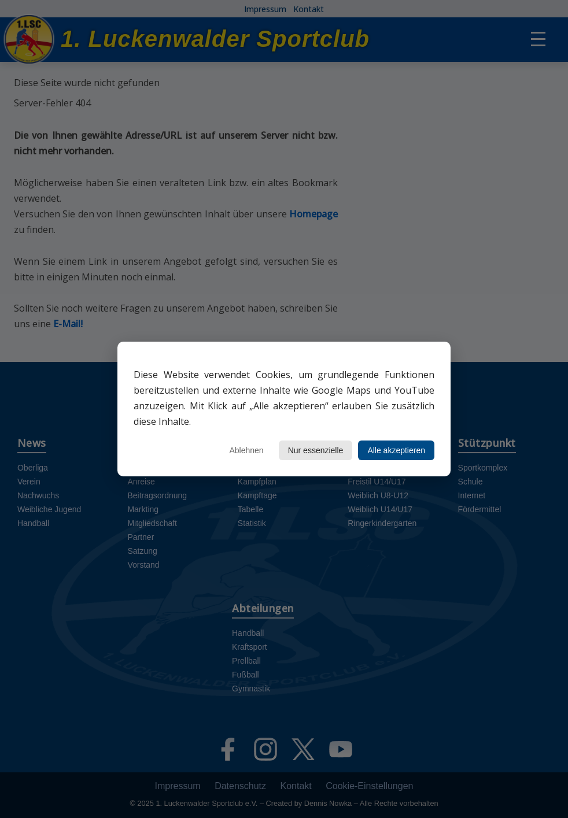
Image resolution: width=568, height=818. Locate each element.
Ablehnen (246, 450)
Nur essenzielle (316, 450)
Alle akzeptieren (396, 450)
